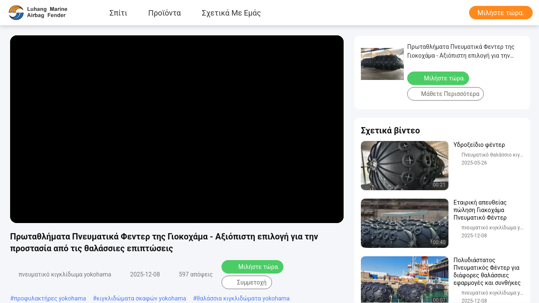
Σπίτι (118, 12)
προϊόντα (164, 12)
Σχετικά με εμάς (231, 12)
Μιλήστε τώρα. (501, 13)
